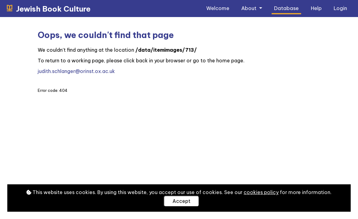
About (249, 8)
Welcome (217, 8)
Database (286, 8)
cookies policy (261, 192)
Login (340, 8)
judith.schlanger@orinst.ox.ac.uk (76, 71)
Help (316, 8)
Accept (181, 201)
